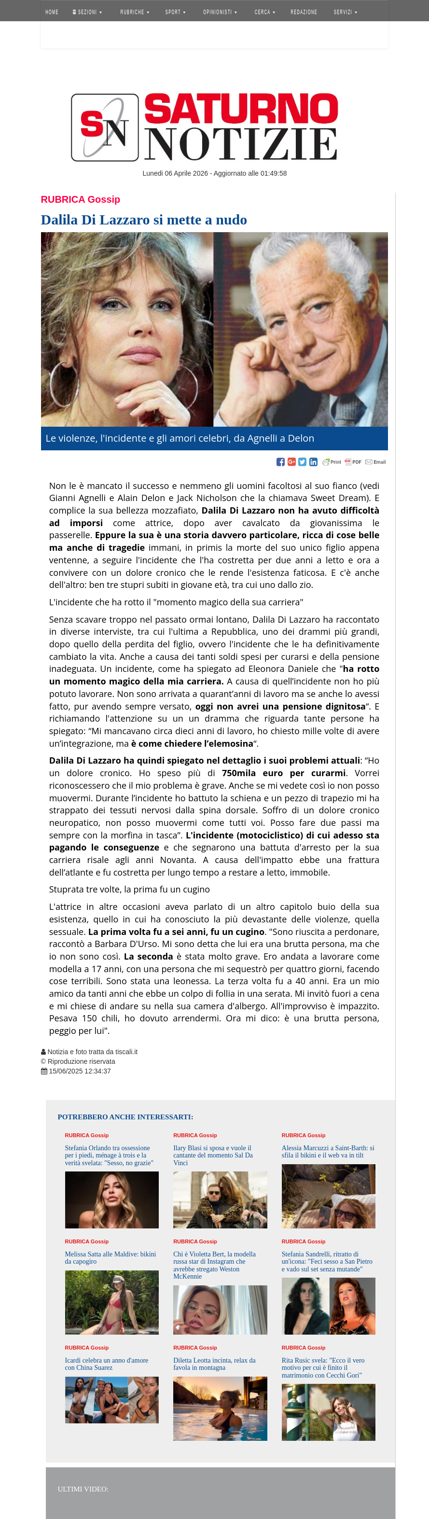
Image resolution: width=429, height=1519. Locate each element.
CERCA (265, 12)
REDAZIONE (304, 12)
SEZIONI (86, 12)
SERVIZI (345, 12)
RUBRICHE (135, 12)
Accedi (59, 36)
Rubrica (63, 199)
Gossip (104, 199)
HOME (52, 12)
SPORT (176, 12)
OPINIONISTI (220, 12)
